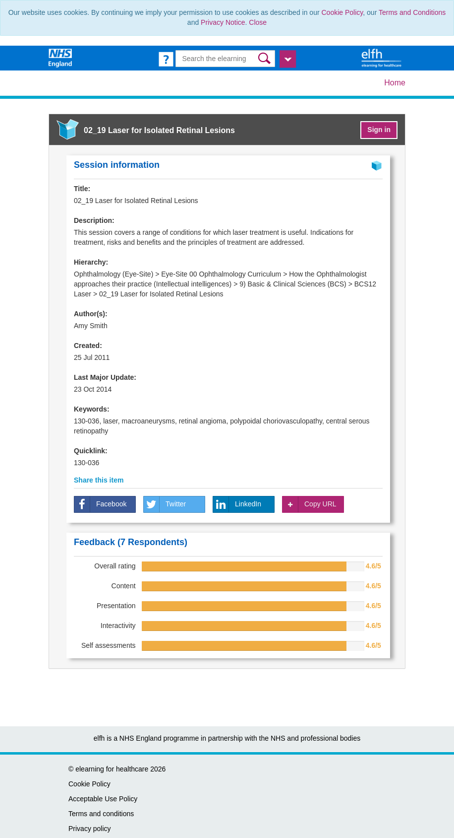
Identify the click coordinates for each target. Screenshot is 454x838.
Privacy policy (89, 829)
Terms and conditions (101, 814)
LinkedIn (237, 504)
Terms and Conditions (412, 12)
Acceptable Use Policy (102, 799)
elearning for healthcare (111, 769)
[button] (265, 58)
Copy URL (310, 504)
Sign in (379, 130)
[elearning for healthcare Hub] (382, 58)
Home (394, 82)
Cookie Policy (342, 12)
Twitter (165, 504)
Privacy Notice (223, 22)
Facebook (100, 504)
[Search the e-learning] (225, 58)
